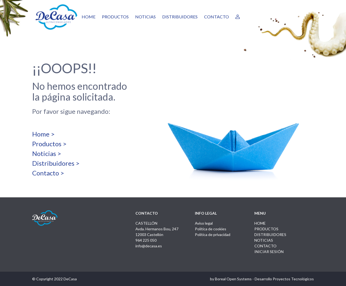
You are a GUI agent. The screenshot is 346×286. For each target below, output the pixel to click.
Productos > (49, 144)
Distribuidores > (55, 163)
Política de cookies (210, 229)
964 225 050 (146, 240)
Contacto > (48, 173)
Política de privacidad (212, 234)
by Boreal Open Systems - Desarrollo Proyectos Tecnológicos (262, 279)
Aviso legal (204, 223)
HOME (88, 16)
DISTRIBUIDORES (180, 16)
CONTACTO (216, 16)
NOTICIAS (145, 16)
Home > (43, 134)
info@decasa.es (148, 246)
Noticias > (46, 153)
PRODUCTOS (115, 16)
